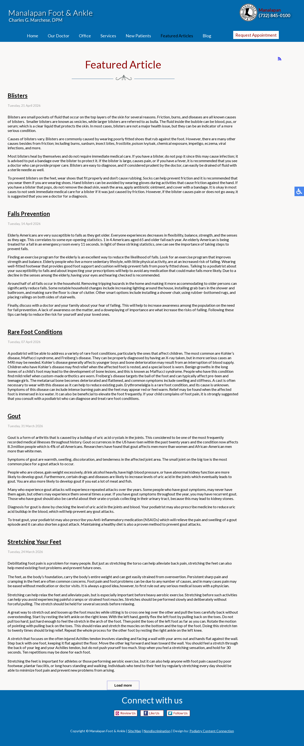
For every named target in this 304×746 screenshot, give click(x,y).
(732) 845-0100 (274, 15)
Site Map (134, 731)
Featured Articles (177, 35)
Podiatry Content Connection (212, 731)
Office (85, 35)
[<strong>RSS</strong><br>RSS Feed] (279, 59)
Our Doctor (58, 35)
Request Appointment (256, 35)
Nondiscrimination (157, 731)
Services (108, 35)
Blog (207, 35)
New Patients (138, 35)
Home (32, 35)
